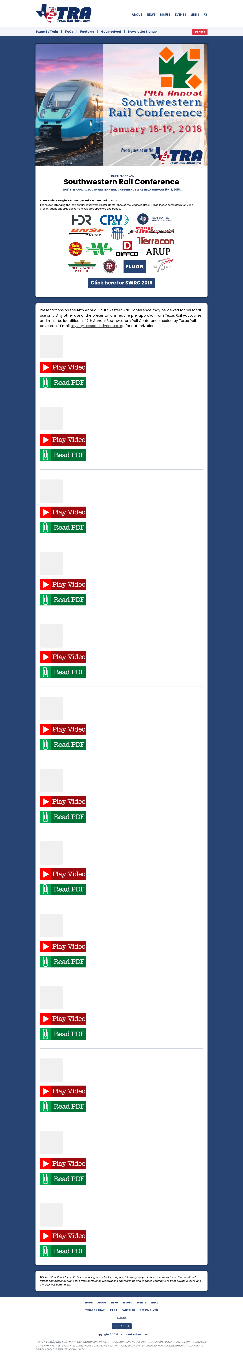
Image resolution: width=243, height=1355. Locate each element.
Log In (121, 1317)
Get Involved (111, 32)
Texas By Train (46, 32)
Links (195, 15)
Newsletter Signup (142, 32)
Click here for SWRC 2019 (121, 282)
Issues (165, 15)
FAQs (69, 32)
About (137, 15)
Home (89, 1302)
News (151, 15)
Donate (200, 32)
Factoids (87, 32)
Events (180, 15)
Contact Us (122, 1326)
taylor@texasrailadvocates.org (98, 325)
